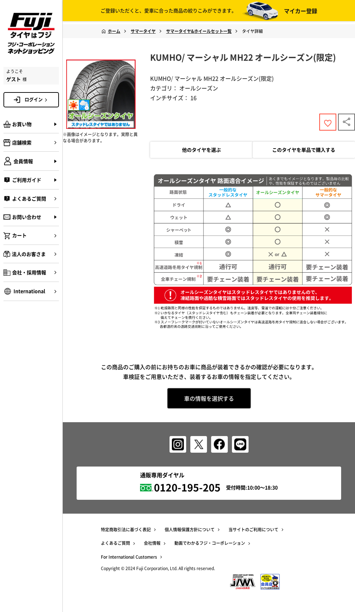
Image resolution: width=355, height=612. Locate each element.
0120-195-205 (187, 486)
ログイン (37, 99)
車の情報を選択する (209, 400)
